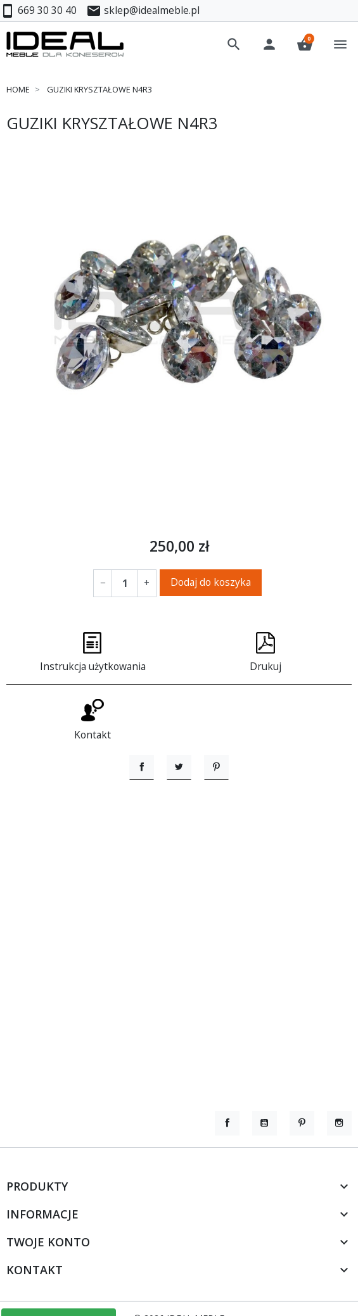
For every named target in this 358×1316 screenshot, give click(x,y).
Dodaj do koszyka (210, 582)
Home (18, 89)
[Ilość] (125, 583)
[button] (233, 44)
